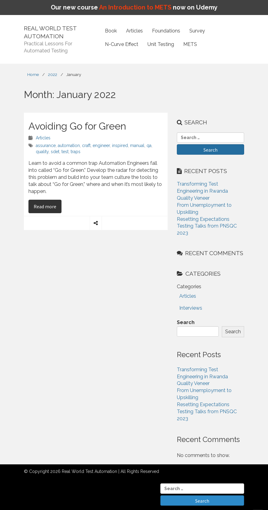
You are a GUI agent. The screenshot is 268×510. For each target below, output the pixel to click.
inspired (120, 145)
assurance (46, 145)
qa (149, 145)
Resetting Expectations (203, 219)
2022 (52, 74)
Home (33, 74)
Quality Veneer (193, 198)
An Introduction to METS (135, 7)
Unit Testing (160, 44)
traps (75, 151)
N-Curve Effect (121, 44)
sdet (55, 151)
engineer (101, 145)
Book (111, 31)
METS (190, 44)
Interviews (190, 308)
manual (137, 145)
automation (69, 145)
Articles (134, 31)
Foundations (166, 31)
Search (186, 322)
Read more (47, 206)
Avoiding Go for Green (77, 126)
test (65, 151)
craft (86, 145)
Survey (197, 31)
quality (42, 151)
